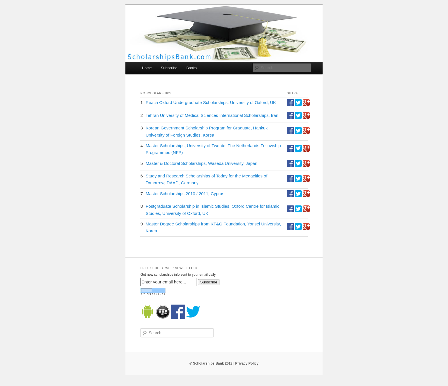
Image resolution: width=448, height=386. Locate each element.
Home (147, 68)
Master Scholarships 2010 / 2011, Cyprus (185, 193)
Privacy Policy (246, 363)
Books (191, 68)
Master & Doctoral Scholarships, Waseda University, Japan (201, 163)
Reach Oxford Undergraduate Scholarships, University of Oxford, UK (211, 102)
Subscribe (169, 68)
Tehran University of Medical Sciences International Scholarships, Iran (212, 115)
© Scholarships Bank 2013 (210, 363)
